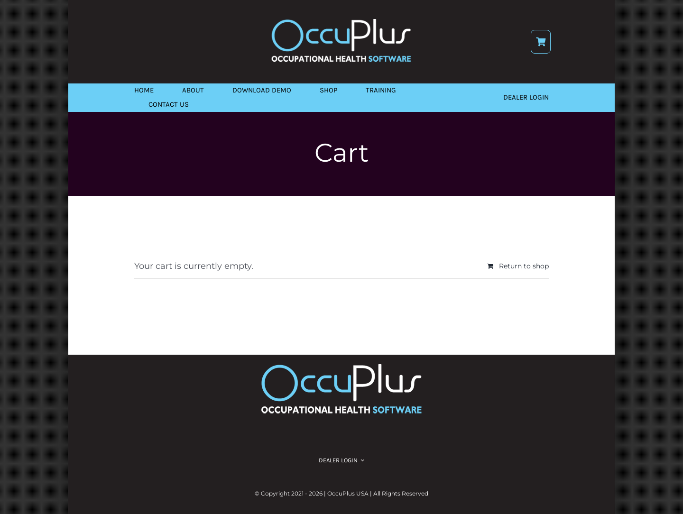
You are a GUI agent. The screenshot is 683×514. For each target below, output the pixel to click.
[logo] (341, 22)
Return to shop (524, 266)
